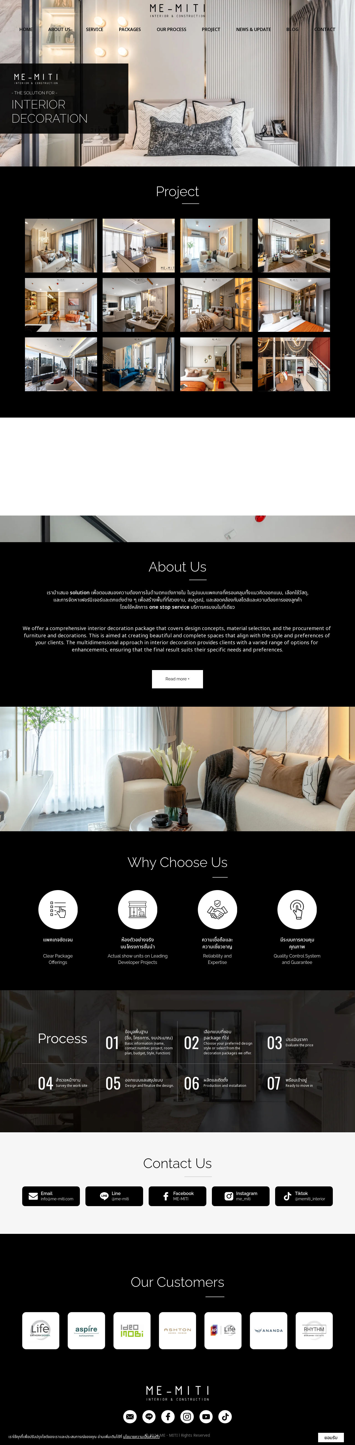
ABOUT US (59, 33)
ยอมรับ (331, 1437)
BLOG (292, 33)
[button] (26, 83)
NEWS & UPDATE (253, 33)
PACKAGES (130, 33)
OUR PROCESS (171, 33)
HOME (25, 33)
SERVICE (94, 33)
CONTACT (325, 33)
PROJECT (211, 33)
